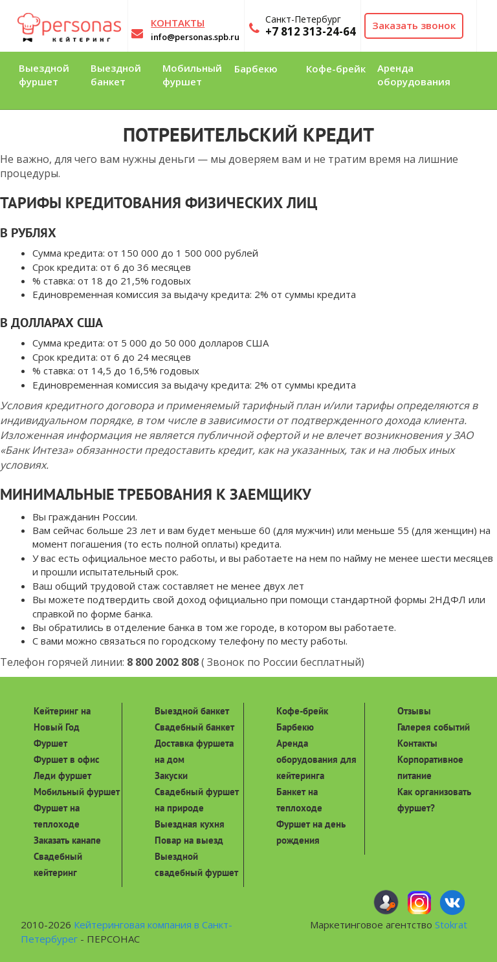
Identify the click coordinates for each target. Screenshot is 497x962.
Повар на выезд (189, 840)
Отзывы (414, 711)
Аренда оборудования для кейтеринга (316, 759)
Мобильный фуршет (77, 792)
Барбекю (295, 727)
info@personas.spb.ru (195, 37)
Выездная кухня (190, 824)
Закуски (171, 775)
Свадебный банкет (194, 727)
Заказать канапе (67, 840)
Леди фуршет (62, 775)
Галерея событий (433, 727)
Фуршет (50, 743)
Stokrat (451, 924)
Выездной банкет (192, 711)
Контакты (417, 743)
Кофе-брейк (302, 711)
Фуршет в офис (67, 759)
